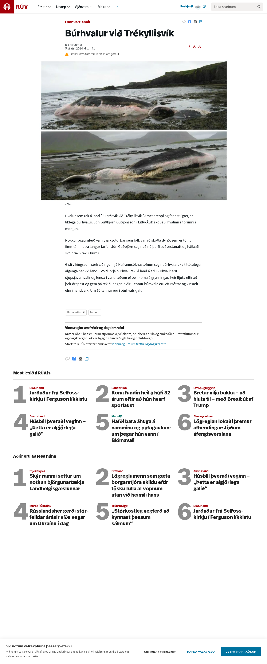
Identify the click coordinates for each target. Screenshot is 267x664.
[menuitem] (49, 6)
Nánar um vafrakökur (28, 656)
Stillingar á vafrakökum (160, 651)
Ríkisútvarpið (73, 45)
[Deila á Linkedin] (200, 22)
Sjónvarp (82, 6)
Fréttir (42, 6)
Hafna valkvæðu (201, 651)
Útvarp (61, 6)
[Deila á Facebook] (189, 22)
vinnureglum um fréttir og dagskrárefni (139, 344)
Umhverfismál (77, 22)
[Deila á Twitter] (195, 22)
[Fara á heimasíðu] (17, 6)
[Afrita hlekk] (184, 22)
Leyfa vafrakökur (241, 651)
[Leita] (259, 7)
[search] (235, 6)
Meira (102, 6)
